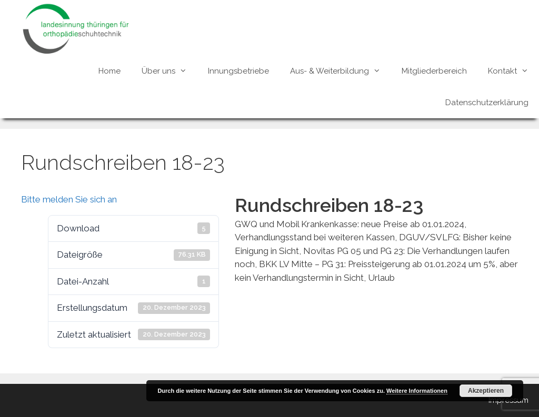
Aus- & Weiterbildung (340, 71)
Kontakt (513, 71)
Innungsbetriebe (238, 71)
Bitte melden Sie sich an (69, 199)
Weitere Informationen (416, 391)
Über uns (169, 71)
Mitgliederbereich (434, 71)
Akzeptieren (486, 390)
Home (109, 71)
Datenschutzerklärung (486, 102)
